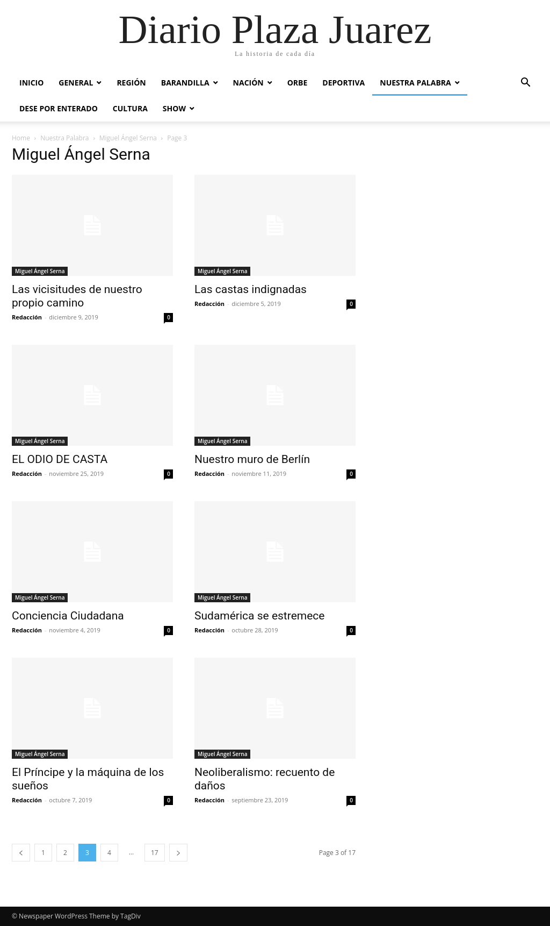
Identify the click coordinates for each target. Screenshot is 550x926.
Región (131, 82)
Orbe (297, 82)
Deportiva (343, 82)
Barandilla (185, 82)
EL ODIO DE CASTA (59, 459)
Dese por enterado (58, 108)
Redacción (27, 317)
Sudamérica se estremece (259, 615)
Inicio (31, 82)
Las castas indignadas (250, 289)
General (76, 82)
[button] (525, 84)
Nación (248, 82)
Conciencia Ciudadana (68, 615)
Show (174, 108)
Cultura (130, 108)
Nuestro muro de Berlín (252, 459)
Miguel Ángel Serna (128, 138)
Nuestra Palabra (415, 82)
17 (154, 852)
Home (21, 138)
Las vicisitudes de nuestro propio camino (77, 296)
